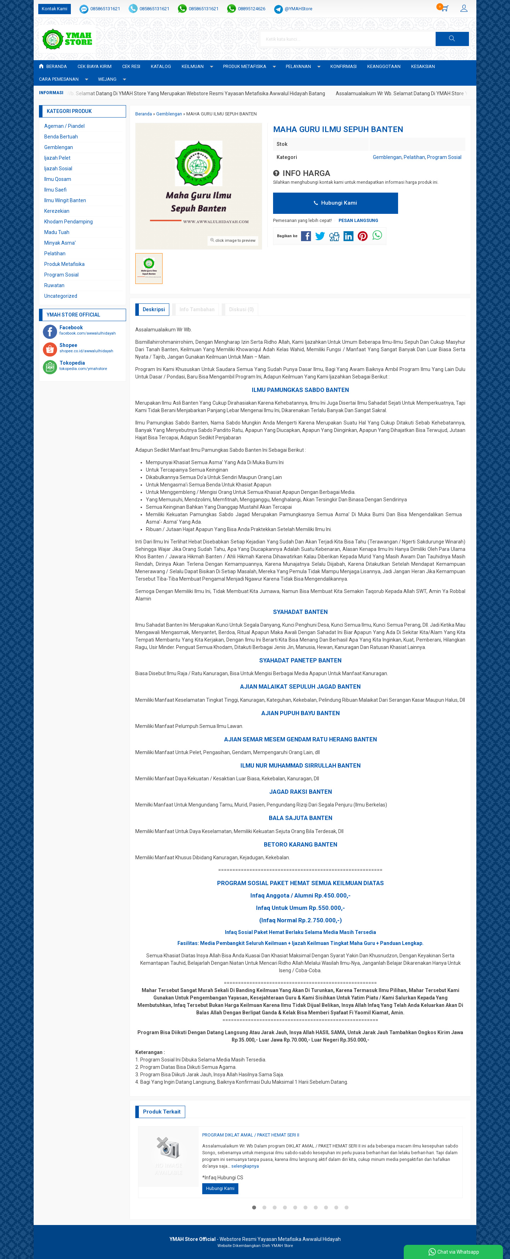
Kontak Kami (54, 8)
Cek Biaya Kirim (95, 66)
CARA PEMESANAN (59, 79)
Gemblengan (387, 157)
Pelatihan (414, 157)
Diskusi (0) (241, 309)
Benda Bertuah (61, 136)
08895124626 (251, 8)
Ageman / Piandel (64, 126)
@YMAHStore (298, 8)
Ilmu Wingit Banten (65, 200)
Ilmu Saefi (55, 190)
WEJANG (107, 79)
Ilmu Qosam (57, 179)
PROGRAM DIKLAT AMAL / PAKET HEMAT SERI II (250, 1135)
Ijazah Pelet (57, 158)
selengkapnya (245, 1166)
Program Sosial (444, 157)
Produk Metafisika (64, 264)
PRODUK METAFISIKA (244, 66)
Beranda (53, 66)
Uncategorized (60, 296)
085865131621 (105, 8)
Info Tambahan (197, 309)
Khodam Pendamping (68, 221)
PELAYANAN (298, 66)
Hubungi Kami (335, 203)
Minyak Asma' (60, 243)
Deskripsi (154, 309)
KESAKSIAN (423, 66)
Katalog (161, 66)
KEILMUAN (193, 66)
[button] (452, 39)
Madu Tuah (56, 232)
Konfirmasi (343, 66)
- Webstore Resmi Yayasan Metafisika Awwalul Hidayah (255, 1239)
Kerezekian (56, 211)
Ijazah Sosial (58, 168)
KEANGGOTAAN (384, 66)
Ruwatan (54, 285)
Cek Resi (131, 66)
